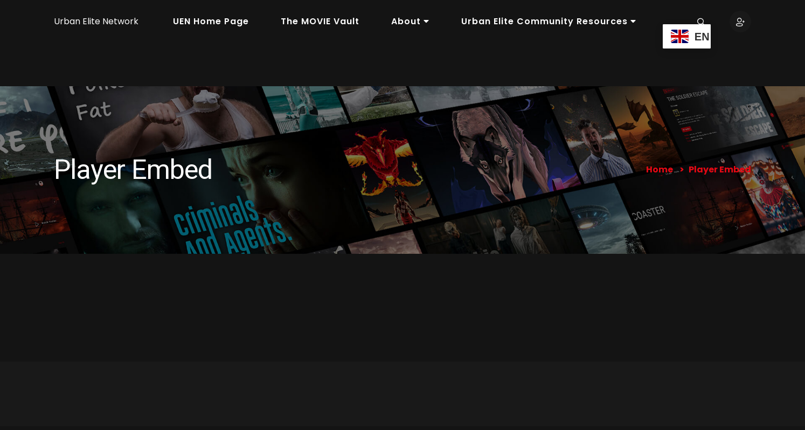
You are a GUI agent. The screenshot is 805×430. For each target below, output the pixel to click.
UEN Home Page (211, 21)
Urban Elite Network (96, 21)
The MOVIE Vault (320, 21)
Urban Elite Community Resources (548, 21)
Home (659, 169)
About (410, 21)
